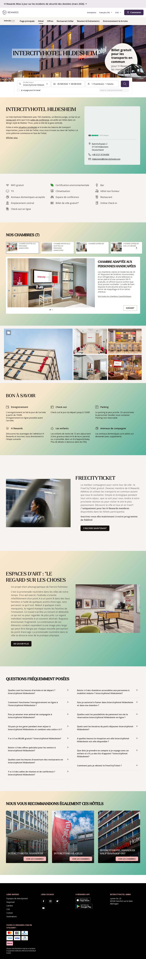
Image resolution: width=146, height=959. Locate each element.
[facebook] (43, 901)
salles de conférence (39, 120)
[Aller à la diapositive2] (52, 309)
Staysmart (10, 902)
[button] (38, 354)
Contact (9, 913)
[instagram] (50, 901)
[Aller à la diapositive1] (50, 309)
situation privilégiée (28, 127)
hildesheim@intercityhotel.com (106, 159)
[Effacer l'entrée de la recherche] (47, 84)
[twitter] (57, 901)
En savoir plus (21, 643)
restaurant (11, 120)
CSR (8, 909)
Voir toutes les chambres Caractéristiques (114, 296)
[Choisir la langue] (105, 12)
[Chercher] (125, 84)
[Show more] (8, 332)
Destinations (11, 916)
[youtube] (43, 908)
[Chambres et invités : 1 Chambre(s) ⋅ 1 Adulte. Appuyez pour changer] (102, 84)
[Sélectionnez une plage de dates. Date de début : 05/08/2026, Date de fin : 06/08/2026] (68, 84)
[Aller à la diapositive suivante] (136, 247)
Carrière (9, 905)
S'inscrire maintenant (95, 528)
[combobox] (33, 84)
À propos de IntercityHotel (17, 898)
